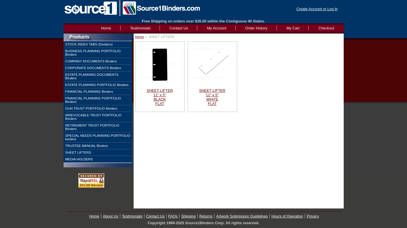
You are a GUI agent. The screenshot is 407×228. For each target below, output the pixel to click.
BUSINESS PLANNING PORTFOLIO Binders (93, 52)
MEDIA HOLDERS (79, 159)
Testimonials (140, 28)
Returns (206, 216)
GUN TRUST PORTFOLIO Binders (91, 108)
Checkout (326, 28)
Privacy (313, 216)
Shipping (188, 216)
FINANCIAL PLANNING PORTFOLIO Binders (93, 100)
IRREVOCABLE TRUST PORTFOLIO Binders (93, 116)
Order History (256, 28)
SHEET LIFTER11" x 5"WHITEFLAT (212, 97)
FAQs (173, 216)
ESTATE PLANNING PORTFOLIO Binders (97, 85)
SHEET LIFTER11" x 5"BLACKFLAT (159, 97)
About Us (110, 216)
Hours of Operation (287, 216)
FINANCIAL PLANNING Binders (89, 91)
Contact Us (179, 28)
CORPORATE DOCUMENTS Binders (93, 68)
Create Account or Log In (317, 9)
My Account (216, 28)
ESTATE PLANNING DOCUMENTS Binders (92, 76)
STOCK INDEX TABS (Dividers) (89, 44)
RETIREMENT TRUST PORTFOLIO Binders (92, 127)
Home (139, 36)
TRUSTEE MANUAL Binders (86, 146)
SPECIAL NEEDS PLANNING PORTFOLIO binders (97, 137)
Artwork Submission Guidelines (242, 216)
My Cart (293, 28)
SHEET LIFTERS (78, 152)
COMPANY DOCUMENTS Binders (91, 61)
